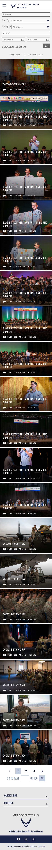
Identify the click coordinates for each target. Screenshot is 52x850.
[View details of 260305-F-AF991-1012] (26, 535)
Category (6, 27)
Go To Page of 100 (22, 778)
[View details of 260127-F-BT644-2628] (26, 677)
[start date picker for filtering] (13, 39)
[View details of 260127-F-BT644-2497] (26, 606)
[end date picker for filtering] (38, 39)
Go (42, 778)
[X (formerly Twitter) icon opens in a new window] (33, 839)
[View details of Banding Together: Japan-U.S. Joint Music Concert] (26, 111)
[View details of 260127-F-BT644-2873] (26, 712)
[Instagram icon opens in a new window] (26, 839)
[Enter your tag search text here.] (26, 33)
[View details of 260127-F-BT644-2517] (26, 641)
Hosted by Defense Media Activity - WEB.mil (26, 846)
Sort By (5, 20)
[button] (4, 6)
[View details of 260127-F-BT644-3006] (26, 747)
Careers (8, 803)
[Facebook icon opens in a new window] (18, 839)
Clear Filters (15, 55)
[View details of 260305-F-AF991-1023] (26, 571)
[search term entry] (26, 14)
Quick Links (10, 795)
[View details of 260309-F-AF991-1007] (26, 76)
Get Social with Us (26, 815)
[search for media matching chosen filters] (46, 46)
